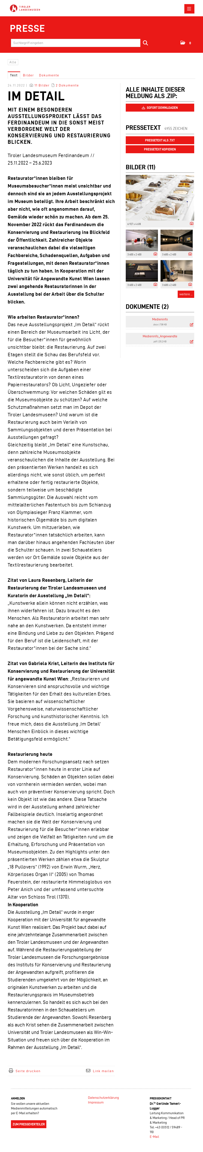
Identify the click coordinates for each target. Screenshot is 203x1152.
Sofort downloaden (160, 107)
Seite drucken (28, 1071)
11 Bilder (42, 85)
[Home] (26, 8)
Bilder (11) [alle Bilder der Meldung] (140, 167)
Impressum (96, 1102)
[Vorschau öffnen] (160, 198)
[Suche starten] (145, 43)
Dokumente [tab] (49, 75)
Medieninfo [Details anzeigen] (160, 319)
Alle (13, 62)
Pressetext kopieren (160, 149)
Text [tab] (14, 75)
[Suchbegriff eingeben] (81, 43)
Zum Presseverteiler (29, 1124)
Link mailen (103, 1071)
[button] (186, 43)
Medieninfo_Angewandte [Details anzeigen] (160, 336)
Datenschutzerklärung (103, 1097)
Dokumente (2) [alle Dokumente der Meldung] (147, 306)
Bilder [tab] (28, 75)
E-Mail (154, 1136)
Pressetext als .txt (160, 140)
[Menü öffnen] (189, 9)
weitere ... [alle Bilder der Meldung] (185, 294)
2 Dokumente (67, 85)
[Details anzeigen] (190, 223)
